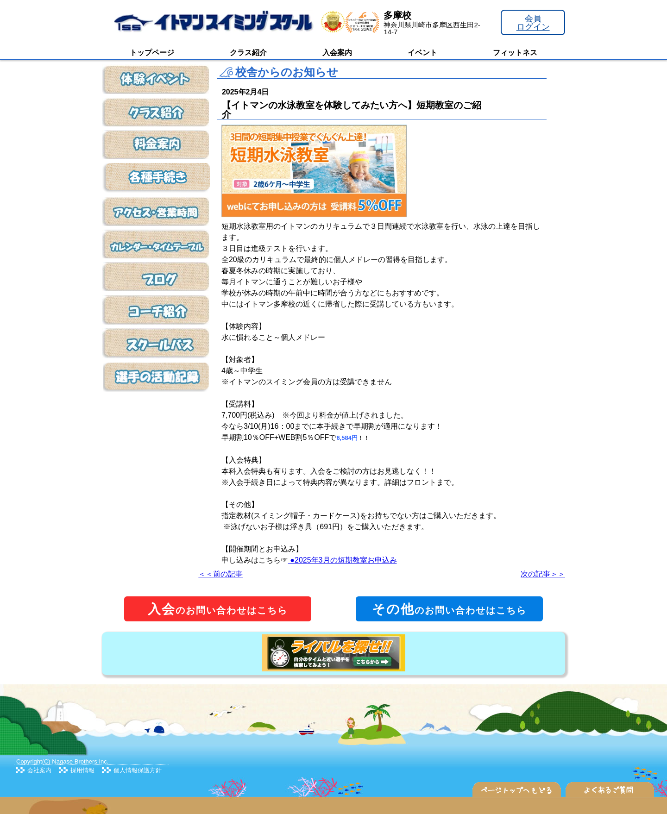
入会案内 (337, 52)
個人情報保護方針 (137, 770)
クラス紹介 (248, 52)
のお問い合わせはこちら (218, 609)
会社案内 (39, 770)
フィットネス (515, 52)
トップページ (152, 52)
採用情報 (82, 770)
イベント (422, 52)
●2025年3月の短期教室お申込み (342, 560)
